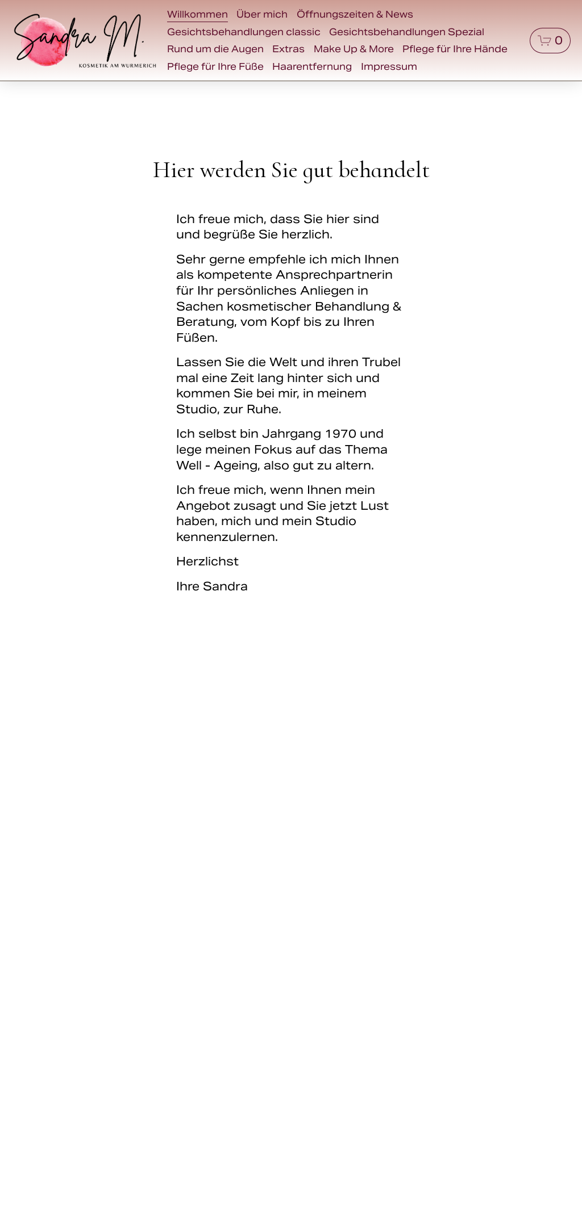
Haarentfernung (312, 67)
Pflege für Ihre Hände (455, 49)
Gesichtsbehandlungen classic (244, 32)
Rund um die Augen (215, 49)
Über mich (262, 14)
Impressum (389, 67)
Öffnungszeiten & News (355, 14)
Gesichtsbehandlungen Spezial (406, 32)
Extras (288, 49)
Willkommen (197, 14)
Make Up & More (354, 49)
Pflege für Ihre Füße (215, 67)
